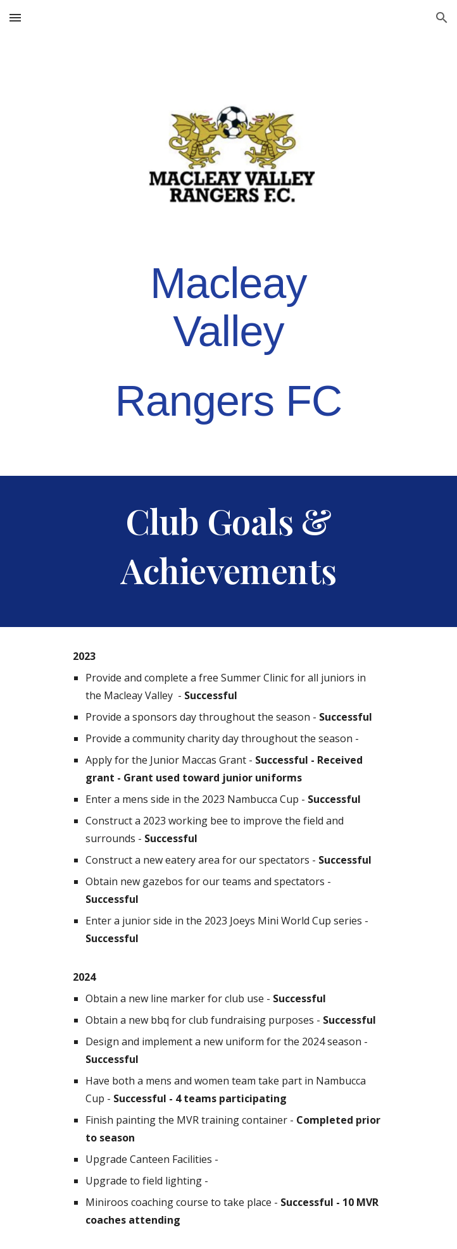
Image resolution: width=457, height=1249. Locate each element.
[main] (228, 342)
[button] (15, 17)
